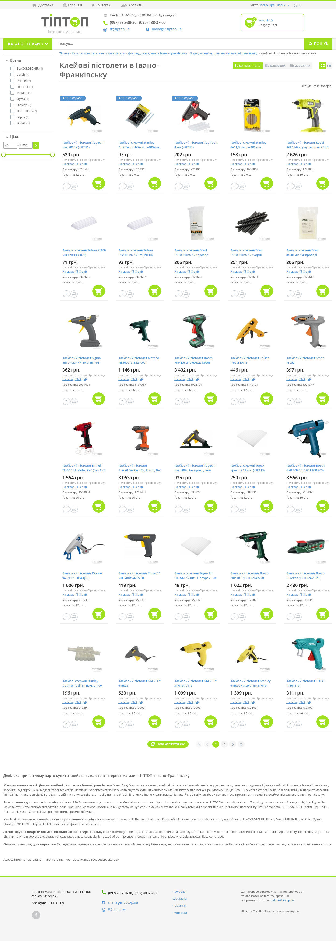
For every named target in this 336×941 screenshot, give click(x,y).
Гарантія (179, 905)
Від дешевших (275, 65)
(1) (30, 68)
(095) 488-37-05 (146, 893)
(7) (24, 80)
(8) (24, 105)
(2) (27, 111)
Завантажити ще (171, 744)
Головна (179, 891)
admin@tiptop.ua (283, 900)
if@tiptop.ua (117, 909)
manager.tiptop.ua (167, 29)
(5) (23, 117)
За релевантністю (247, 65)
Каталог (25, 43)
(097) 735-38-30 (120, 893)
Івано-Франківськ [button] (272, 5)
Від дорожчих (300, 65)
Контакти (180, 912)
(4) (23, 74)
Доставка (180, 898)
